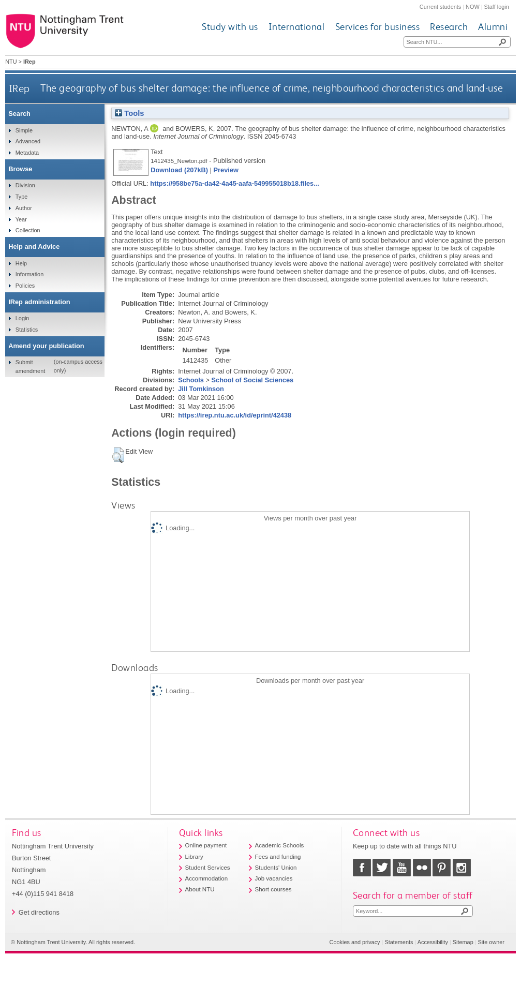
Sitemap (463, 942)
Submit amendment (30, 366)
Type (22, 196)
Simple (24, 130)
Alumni (493, 27)
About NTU (200, 889)
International (297, 27)
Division (25, 185)
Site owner (491, 942)
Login (22, 318)
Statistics (27, 329)
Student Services (207, 867)
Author (24, 208)
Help (21, 263)
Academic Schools (279, 845)
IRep (19, 88)
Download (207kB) (179, 170)
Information (29, 274)
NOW (473, 7)
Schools (191, 380)
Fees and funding (278, 857)
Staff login (496, 7)
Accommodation (206, 878)
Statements (398, 942)
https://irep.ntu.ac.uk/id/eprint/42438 (234, 415)
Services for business (377, 27)
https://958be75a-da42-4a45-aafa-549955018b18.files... (234, 183)
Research (449, 27)
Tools (129, 113)
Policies (25, 285)
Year (21, 219)
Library (194, 857)
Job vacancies (274, 878)
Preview (226, 170)
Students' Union (276, 867)
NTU (11, 61)
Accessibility (433, 942)
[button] (118, 455)
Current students (440, 7)
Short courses (273, 889)
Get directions (39, 912)
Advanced (28, 141)
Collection (28, 230)
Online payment (206, 845)
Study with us (230, 27)
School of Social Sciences (253, 380)
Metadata (27, 153)
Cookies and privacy (355, 942)
